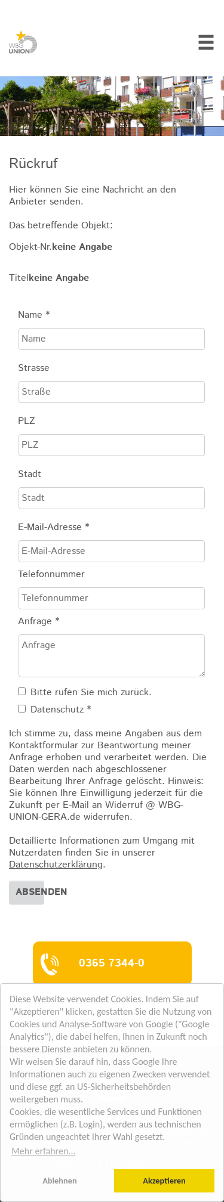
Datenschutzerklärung (56, 865)
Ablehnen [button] (59, 1180)
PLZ (26, 421)
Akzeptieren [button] (164, 1180)
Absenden (30, 892)
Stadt (29, 475)
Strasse (34, 368)
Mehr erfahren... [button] (43, 1151)
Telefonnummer (51, 575)
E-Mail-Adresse (53, 528)
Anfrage (38, 622)
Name (34, 315)
